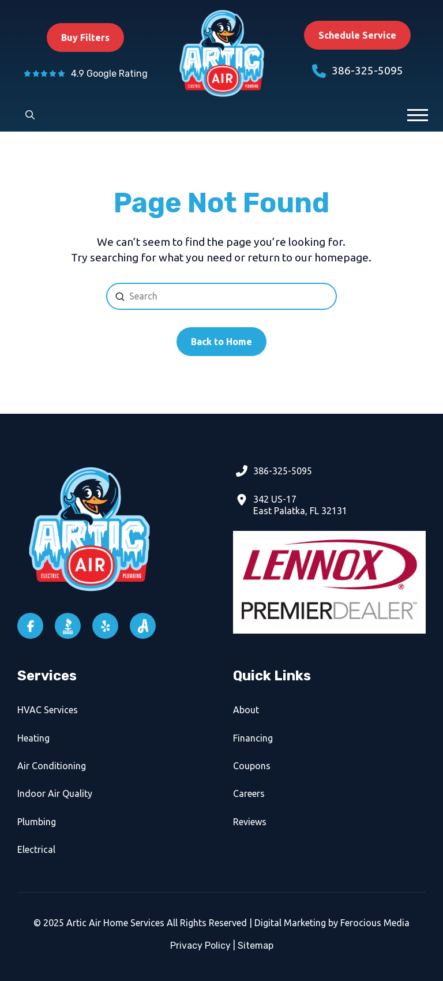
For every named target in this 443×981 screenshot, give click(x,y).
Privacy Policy (200, 945)
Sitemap (255, 945)
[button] (30, 115)
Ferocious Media (375, 923)
